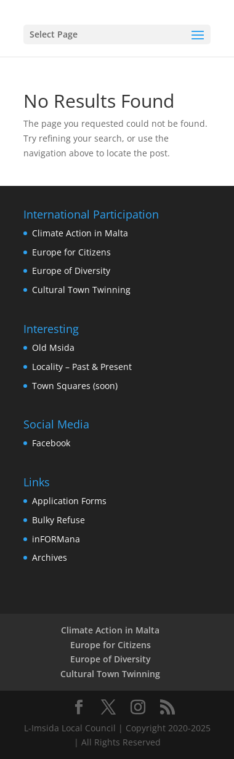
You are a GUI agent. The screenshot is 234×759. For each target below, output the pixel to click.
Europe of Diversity (71, 270)
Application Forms (69, 501)
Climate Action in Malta (80, 233)
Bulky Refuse (58, 520)
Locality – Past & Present (82, 366)
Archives (49, 557)
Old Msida (53, 347)
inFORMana (56, 539)
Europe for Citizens (71, 252)
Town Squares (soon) (75, 386)
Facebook (51, 443)
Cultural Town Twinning (81, 289)
